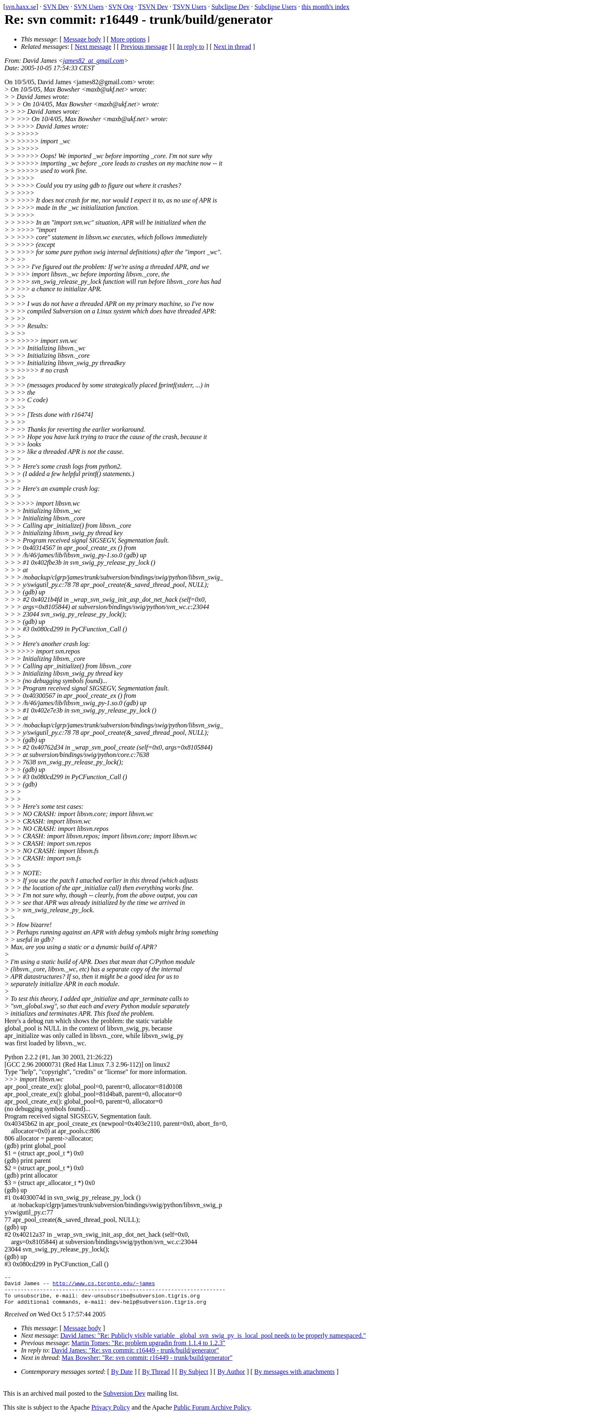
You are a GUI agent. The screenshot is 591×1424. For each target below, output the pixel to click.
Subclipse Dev (230, 6)
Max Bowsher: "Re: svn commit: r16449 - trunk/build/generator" (147, 1363)
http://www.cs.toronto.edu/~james (104, 1285)
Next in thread (232, 46)
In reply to (190, 46)
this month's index (326, 6)
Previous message (144, 46)
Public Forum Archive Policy (212, 1413)
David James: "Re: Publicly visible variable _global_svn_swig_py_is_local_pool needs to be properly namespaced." (213, 1341)
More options (128, 39)
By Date (122, 1377)
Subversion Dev (124, 1399)
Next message (93, 46)
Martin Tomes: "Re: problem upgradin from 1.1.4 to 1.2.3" (148, 1349)
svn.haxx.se (20, 6)
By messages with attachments (294, 1377)
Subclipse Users (275, 6)
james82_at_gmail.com (93, 60)
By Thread (156, 1377)
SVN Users (88, 6)
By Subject (193, 1377)
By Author (231, 1377)
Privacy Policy (111, 1413)
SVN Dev (56, 6)
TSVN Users (189, 6)
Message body (82, 39)
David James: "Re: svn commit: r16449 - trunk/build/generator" (135, 1356)
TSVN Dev (153, 6)
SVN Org (120, 6)
